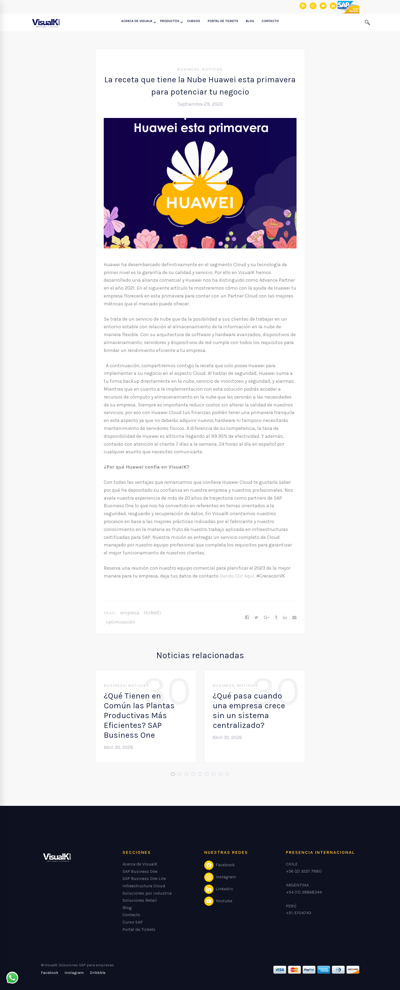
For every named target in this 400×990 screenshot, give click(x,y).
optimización (120, 622)
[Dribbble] (97, 972)
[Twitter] (256, 617)
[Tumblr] (276, 617)
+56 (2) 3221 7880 (304, 871)
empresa (129, 613)
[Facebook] (247, 617)
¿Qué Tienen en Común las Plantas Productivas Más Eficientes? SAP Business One (139, 715)
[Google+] (267, 617)
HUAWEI (152, 613)
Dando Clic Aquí (237, 576)
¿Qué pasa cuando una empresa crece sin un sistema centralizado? (249, 710)
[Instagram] (74, 972)
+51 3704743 (298, 912)
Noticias (212, 69)
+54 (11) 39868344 (304, 892)
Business (188, 69)
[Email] (294, 617)
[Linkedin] (285, 617)
